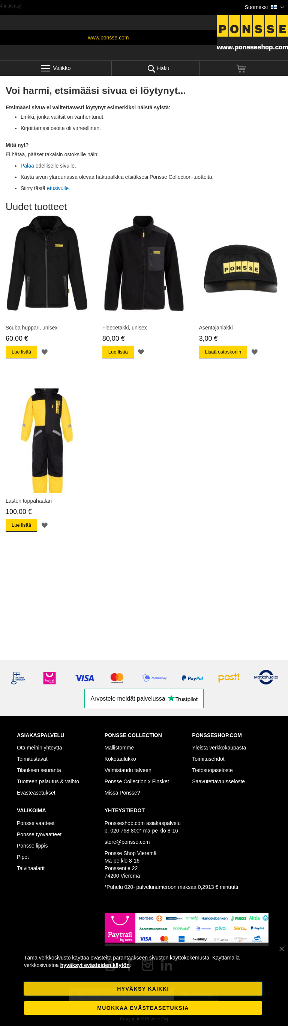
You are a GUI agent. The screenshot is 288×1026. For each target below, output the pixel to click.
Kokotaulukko (120, 759)
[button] (264, 7)
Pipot (23, 857)
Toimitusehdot (208, 759)
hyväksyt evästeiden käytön (94, 965)
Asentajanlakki (215, 328)
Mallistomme (119, 748)
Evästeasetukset (36, 793)
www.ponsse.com (108, 38)
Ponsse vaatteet (35, 823)
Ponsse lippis (32, 846)
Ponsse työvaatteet (39, 834)
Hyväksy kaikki (143, 989)
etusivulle (58, 188)
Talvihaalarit (31, 868)
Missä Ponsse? (122, 793)
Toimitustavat (32, 759)
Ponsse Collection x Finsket (137, 781)
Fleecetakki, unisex (124, 328)
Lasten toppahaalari (29, 501)
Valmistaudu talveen (128, 770)
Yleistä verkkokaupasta (219, 748)
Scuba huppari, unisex (32, 328)
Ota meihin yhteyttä (39, 748)
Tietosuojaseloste (212, 770)
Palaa (27, 166)
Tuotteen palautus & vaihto (48, 781)
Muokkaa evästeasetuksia (143, 1008)
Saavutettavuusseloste (218, 781)
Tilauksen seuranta (39, 770)
